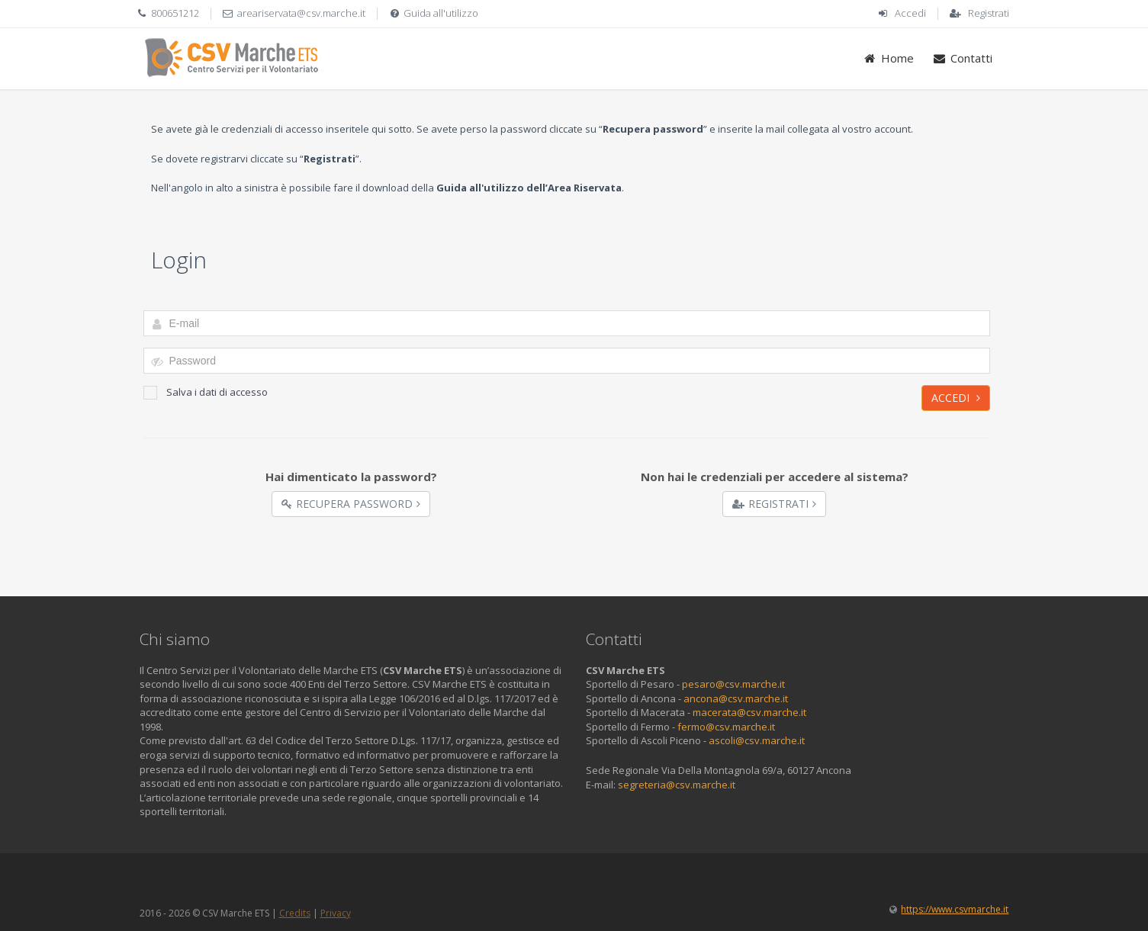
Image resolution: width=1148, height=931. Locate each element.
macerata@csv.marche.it (749, 712)
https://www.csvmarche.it (954, 909)
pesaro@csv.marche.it (733, 684)
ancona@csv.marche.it (735, 698)
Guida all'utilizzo (441, 13)
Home (888, 58)
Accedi (910, 13)
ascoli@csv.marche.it (757, 740)
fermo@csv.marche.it (726, 727)
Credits (294, 913)
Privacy (335, 913)
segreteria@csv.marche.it (676, 784)
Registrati (988, 13)
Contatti (962, 58)
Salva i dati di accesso (205, 392)
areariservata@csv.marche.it (301, 13)
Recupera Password (350, 503)
